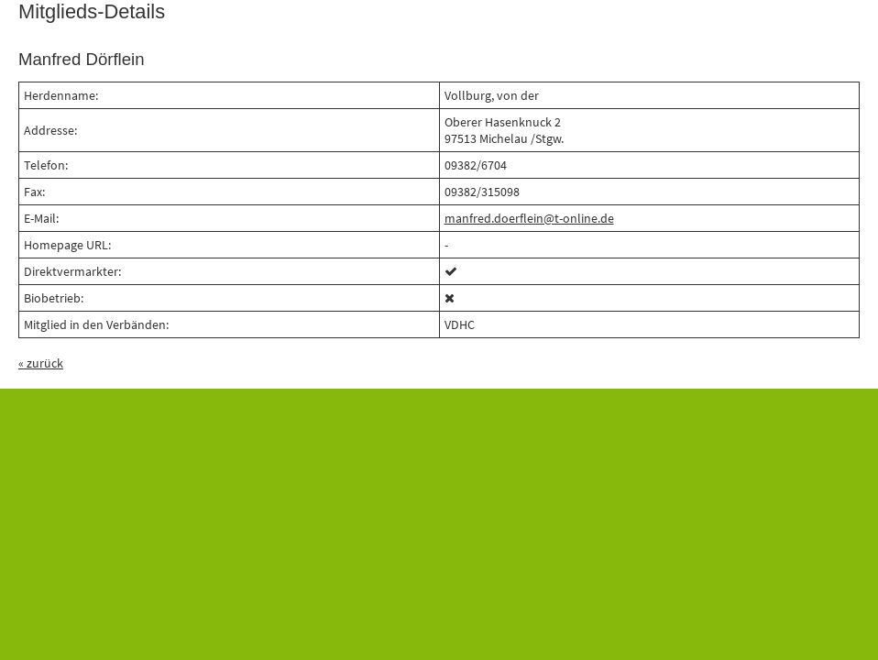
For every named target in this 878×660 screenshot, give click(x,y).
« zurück (40, 363)
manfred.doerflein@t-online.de (529, 218)
